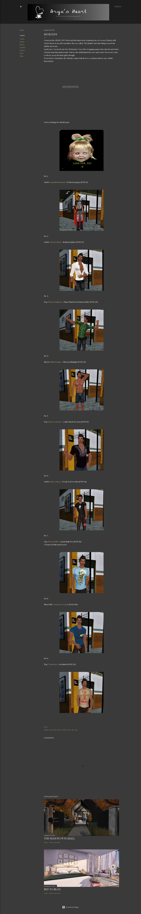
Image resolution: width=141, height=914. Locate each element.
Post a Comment (54, 842)
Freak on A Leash (61, 604)
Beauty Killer (53, 542)
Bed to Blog (52, 889)
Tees (21, 53)
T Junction (52, 664)
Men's (22, 45)
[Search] (117, 6)
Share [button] (22, 30)
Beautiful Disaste (57, 182)
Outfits (22, 48)
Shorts (22, 50)
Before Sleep (55, 482)
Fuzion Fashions (55, 302)
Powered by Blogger (70, 907)
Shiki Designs (56, 362)
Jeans (22, 42)
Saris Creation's (55, 422)
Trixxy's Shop (55, 242)
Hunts (22, 39)
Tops (21, 56)
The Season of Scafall (59, 838)
